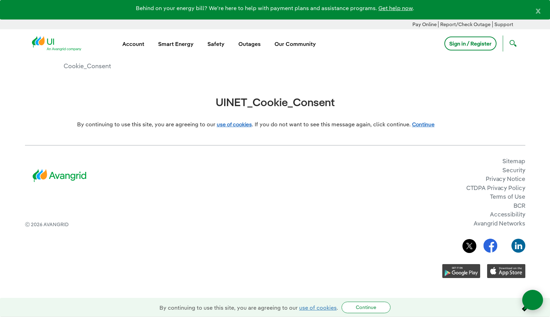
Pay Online (424, 24)
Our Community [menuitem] (295, 43)
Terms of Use (507, 196)
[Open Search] (511, 43)
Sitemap (513, 161)
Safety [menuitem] (215, 43)
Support (503, 24)
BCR (519, 205)
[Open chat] (532, 300)
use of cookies (318, 307)
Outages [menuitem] (249, 43)
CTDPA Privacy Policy (495, 187)
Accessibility (507, 214)
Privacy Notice (505, 178)
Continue (366, 307)
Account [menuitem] (133, 43)
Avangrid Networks (499, 223)
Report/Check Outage (465, 24)
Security (513, 170)
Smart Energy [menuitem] (176, 43)
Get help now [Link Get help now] (395, 8)
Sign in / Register (470, 43)
